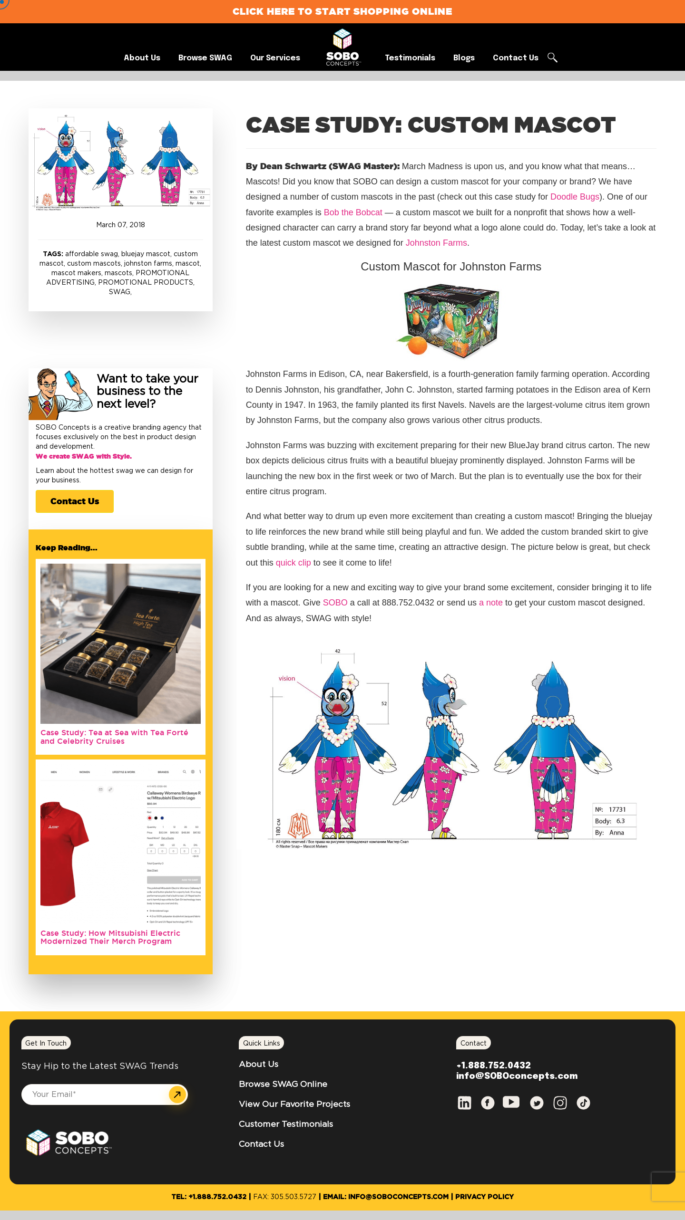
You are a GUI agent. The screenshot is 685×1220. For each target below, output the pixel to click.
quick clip (294, 562)
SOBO (335, 602)
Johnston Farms (436, 243)
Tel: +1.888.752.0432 (208, 1197)
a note (491, 602)
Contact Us (74, 501)
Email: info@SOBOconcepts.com (386, 1197)
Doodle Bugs (574, 197)
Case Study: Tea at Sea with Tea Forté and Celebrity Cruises (114, 736)
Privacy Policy (484, 1197)
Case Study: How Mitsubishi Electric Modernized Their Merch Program (110, 937)
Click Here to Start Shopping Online (342, 11)
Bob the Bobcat (353, 212)
